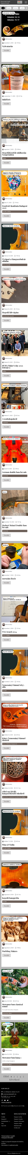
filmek (10, 1013)
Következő (14, 1079)
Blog (2, 1123)
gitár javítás (5, 797)
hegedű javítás (6, 316)
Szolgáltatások (5, 1121)
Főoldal (3, 1117)
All (3, 8)
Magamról (3, 1119)
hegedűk (5, 211)
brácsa (15, 8)
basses (8, 8)
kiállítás (4, 158)
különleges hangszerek (11, 744)
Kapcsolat (3, 1125)
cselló (22, 8)
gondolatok (5, 422)
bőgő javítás (5, 476)
